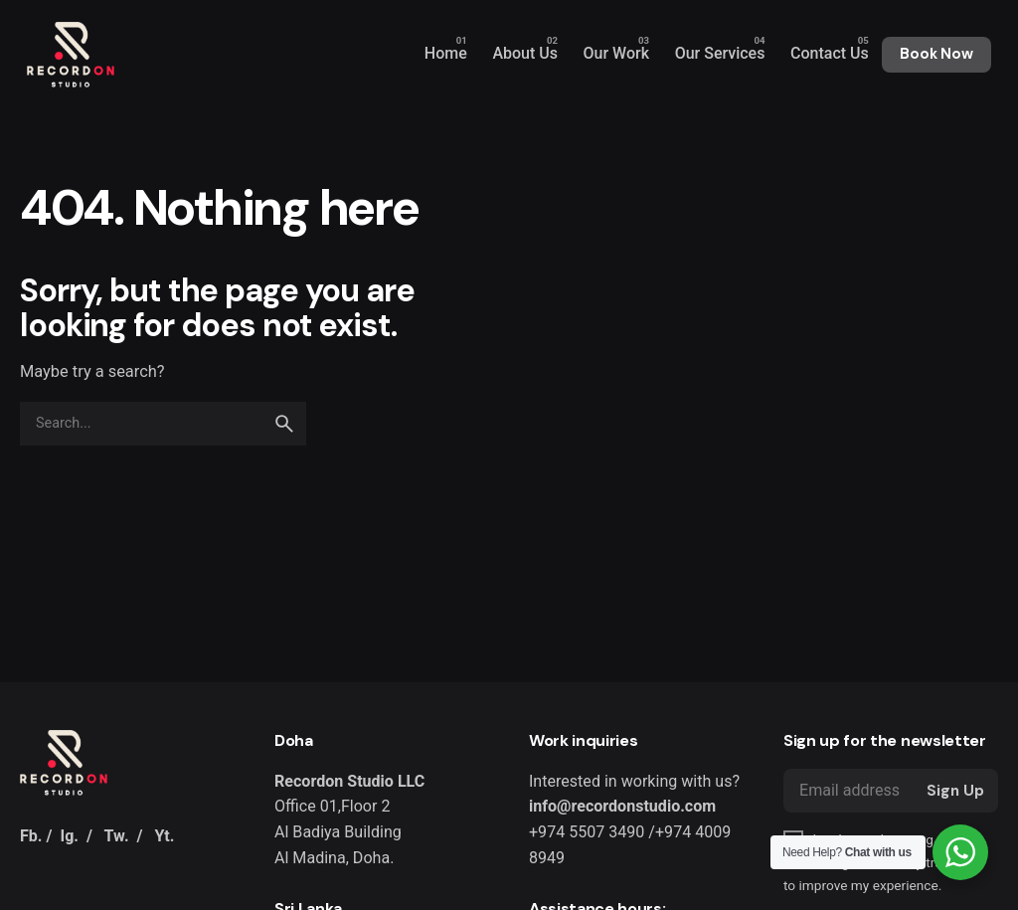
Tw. (116, 835)
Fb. (31, 835)
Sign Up (955, 791)
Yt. (164, 835)
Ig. (69, 835)
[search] (284, 424)
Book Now (936, 54)
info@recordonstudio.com (622, 806)
